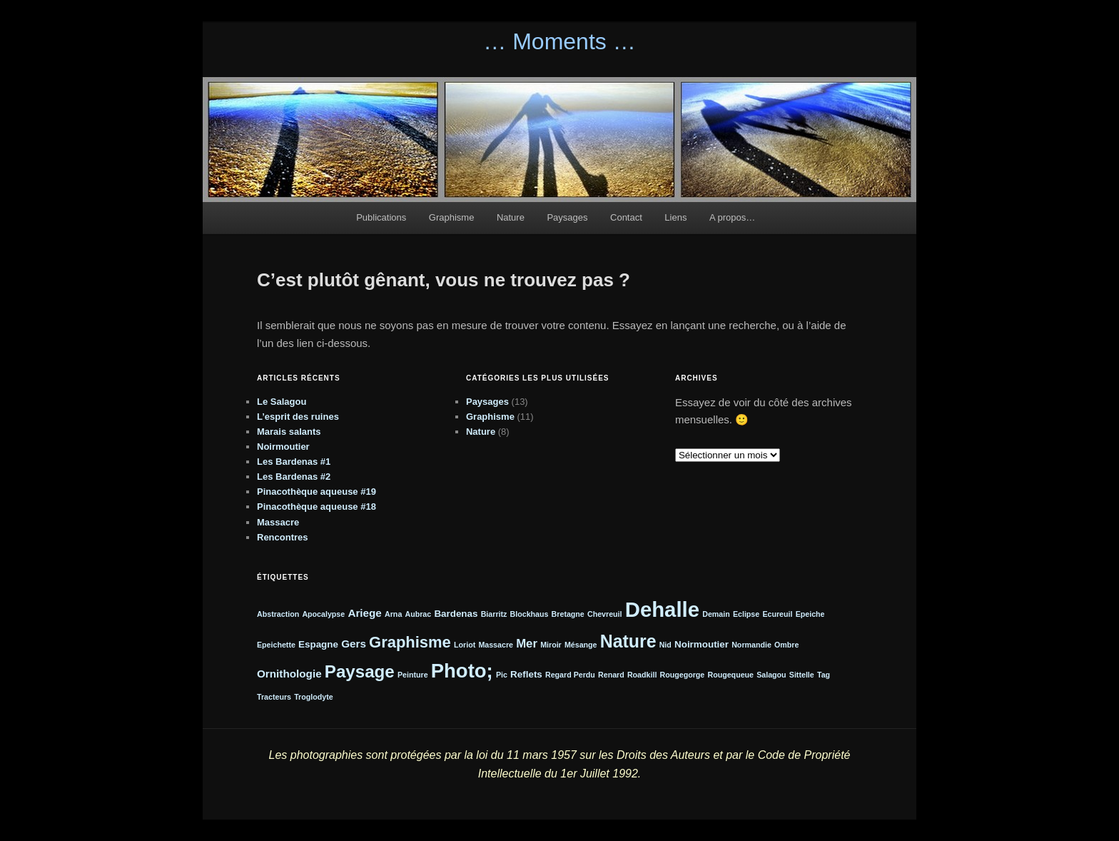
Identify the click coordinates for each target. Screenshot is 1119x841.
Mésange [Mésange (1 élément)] (580, 644)
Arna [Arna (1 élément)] (393, 614)
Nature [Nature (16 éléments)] (628, 641)
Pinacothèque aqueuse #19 (316, 491)
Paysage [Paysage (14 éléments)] (360, 671)
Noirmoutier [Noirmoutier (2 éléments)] (701, 644)
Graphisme (452, 217)
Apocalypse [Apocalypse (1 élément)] (323, 614)
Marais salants (289, 431)
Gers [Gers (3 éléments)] (353, 644)
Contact (626, 217)
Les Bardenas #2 (293, 476)
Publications (381, 217)
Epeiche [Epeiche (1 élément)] (810, 614)
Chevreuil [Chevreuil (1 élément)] (604, 614)
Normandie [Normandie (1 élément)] (751, 644)
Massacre (278, 522)
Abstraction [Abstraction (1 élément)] (278, 614)
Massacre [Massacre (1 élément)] (495, 644)
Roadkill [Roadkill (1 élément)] (642, 674)
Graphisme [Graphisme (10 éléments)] (410, 642)
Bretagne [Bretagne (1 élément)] (568, 614)
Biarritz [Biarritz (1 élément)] (494, 614)
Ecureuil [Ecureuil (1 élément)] (777, 614)
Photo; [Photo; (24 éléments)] (462, 671)
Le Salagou (281, 401)
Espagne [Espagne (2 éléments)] (318, 644)
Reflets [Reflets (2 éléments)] (526, 674)
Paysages (567, 217)
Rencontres (282, 537)
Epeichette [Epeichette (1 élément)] (276, 644)
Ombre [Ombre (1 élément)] (786, 644)
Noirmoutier (283, 446)
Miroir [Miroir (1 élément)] (551, 644)
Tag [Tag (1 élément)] (823, 674)
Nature (511, 217)
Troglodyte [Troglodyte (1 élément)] (313, 697)
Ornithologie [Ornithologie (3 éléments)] (289, 674)
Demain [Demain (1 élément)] (716, 614)
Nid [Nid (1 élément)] (665, 644)
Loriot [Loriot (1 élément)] (464, 644)
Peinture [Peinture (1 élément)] (413, 674)
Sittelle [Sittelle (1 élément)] (801, 674)
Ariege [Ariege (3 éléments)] (364, 613)
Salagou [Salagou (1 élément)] (771, 674)
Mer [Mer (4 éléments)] (526, 643)
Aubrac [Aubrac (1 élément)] (418, 614)
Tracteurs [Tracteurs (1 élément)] (274, 697)
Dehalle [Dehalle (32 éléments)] (662, 609)
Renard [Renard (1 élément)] (611, 674)
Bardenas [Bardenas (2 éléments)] (455, 613)
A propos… (732, 217)
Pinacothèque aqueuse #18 (316, 506)
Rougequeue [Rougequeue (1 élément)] (730, 674)
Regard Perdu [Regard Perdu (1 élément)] (570, 674)
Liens (675, 217)
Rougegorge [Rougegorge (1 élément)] (682, 674)
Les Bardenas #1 (293, 461)
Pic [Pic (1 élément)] (501, 674)
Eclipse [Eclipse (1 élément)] (746, 614)
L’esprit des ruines (298, 416)
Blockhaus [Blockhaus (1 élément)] (529, 614)
